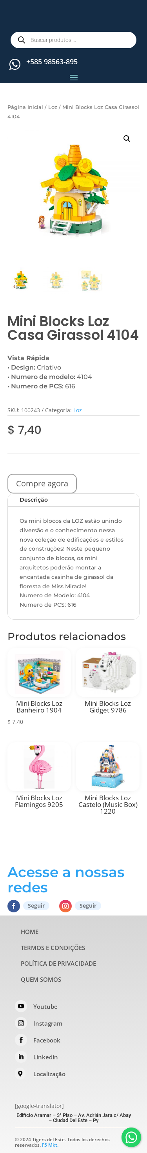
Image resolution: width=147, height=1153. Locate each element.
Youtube (45, 1006)
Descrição (34, 499)
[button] (127, 139)
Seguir (36, 905)
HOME (29, 931)
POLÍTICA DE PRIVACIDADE (58, 963)
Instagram (47, 1023)
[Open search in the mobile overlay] (73, 40)
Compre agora (42, 483)
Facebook (46, 1040)
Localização (49, 1074)
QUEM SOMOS (41, 979)
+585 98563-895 (52, 61)
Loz (52, 107)
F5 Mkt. (50, 1145)
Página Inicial (25, 107)
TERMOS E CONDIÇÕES (53, 948)
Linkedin (45, 1057)
